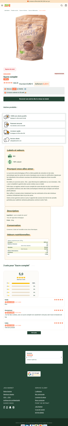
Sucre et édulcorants (33, 10)
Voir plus (34, 333)
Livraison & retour (40, 397)
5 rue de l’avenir (40, 410)
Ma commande (39, 394)
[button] (26, 357)
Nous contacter (39, 400)
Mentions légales (8, 394)
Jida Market (7, 10)
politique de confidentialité (11, 400)
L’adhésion (38, 391)
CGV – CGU (7, 397)
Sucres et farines (23, 10)
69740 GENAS (39, 413)
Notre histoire (7, 391)
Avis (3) (15, 83)
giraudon (6, 74)
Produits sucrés (14, 10)
